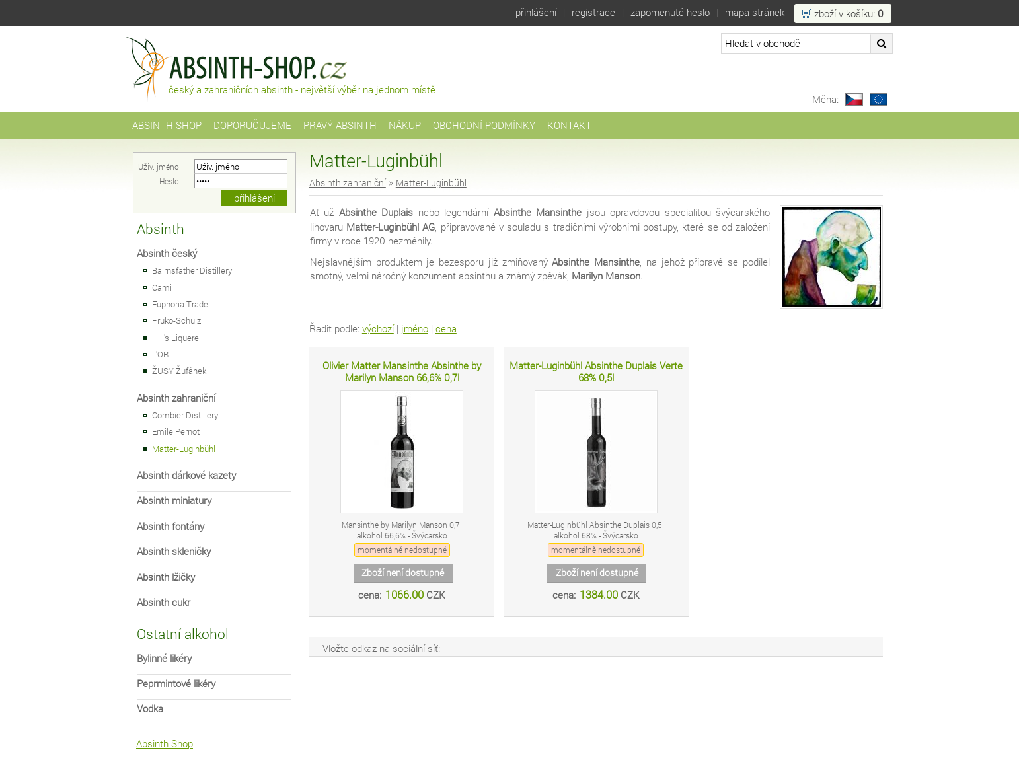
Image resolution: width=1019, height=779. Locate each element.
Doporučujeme (252, 125)
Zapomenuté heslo (670, 12)
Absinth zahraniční (176, 398)
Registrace (593, 12)
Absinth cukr (163, 602)
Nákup (405, 125)
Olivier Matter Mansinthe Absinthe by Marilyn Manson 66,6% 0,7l (401, 371)
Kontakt (569, 125)
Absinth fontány (170, 526)
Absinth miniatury (174, 500)
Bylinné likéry (164, 658)
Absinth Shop (167, 125)
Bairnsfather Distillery (192, 270)
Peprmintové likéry (176, 683)
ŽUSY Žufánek (179, 371)
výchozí (378, 328)
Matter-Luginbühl (183, 449)
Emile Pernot (176, 431)
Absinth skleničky (174, 551)
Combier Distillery (185, 415)
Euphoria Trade (180, 304)
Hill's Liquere (175, 338)
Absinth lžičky (166, 577)
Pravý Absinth (340, 125)
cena (446, 328)
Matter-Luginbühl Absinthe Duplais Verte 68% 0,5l (596, 371)
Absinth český (167, 253)
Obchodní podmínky (484, 125)
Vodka (150, 708)
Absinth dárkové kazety (186, 475)
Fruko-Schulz (176, 320)
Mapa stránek (754, 12)
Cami (162, 287)
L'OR (160, 354)
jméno (414, 328)
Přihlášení (535, 12)
